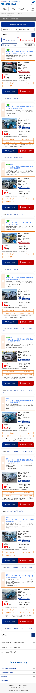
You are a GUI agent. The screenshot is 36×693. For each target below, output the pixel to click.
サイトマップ (12, 685)
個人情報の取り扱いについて (18, 687)
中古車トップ (4, 13)
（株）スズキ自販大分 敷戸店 (15, 98)
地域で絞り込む (26, 29)
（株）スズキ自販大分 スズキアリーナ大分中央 (19, 451)
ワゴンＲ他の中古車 (19, 13)
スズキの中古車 (11, 13)
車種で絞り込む (9, 29)
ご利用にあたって (22, 685)
